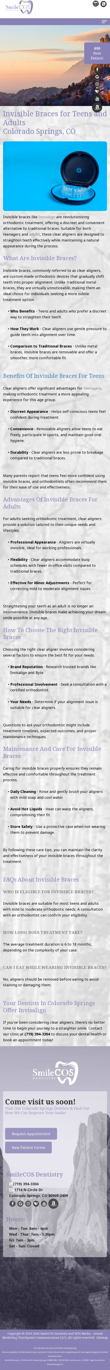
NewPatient (97, 53)
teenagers (92, 388)
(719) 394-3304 (25, 1193)
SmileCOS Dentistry (53, 1333)
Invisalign (46, 216)
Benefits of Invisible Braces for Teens (53, 375)
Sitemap (102, 1337)
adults (34, 234)
